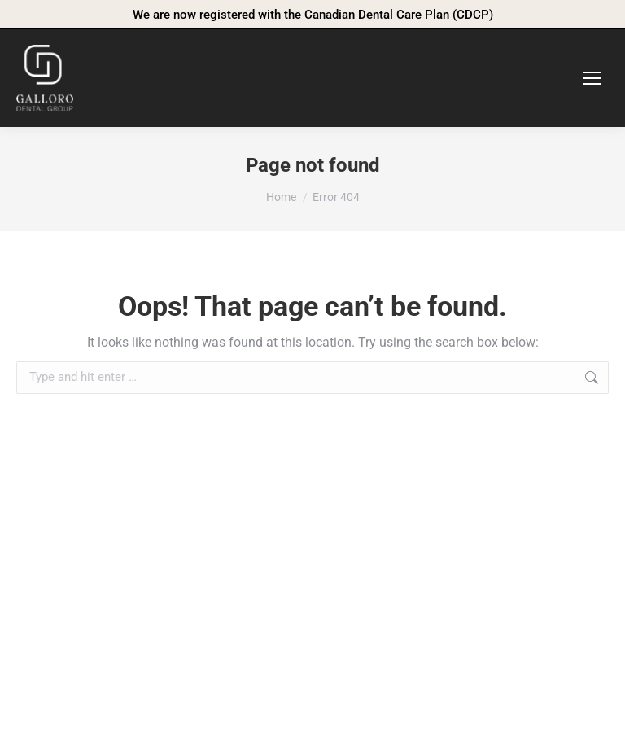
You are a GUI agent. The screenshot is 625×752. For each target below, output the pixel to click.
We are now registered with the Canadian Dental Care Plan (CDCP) (313, 14)
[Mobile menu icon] (592, 78)
